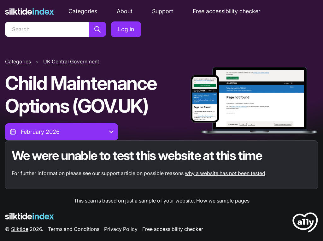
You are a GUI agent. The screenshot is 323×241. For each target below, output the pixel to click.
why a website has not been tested (225, 173)
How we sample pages (223, 200)
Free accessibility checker (227, 11)
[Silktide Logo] (29, 216)
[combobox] (61, 131)
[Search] (47, 29)
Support (162, 11)
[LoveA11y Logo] (305, 223)
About (124, 11)
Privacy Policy (121, 229)
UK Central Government (71, 61)
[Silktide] (29, 11)
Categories (82, 11)
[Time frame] (61, 131)
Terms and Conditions (73, 229)
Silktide (19, 229)
